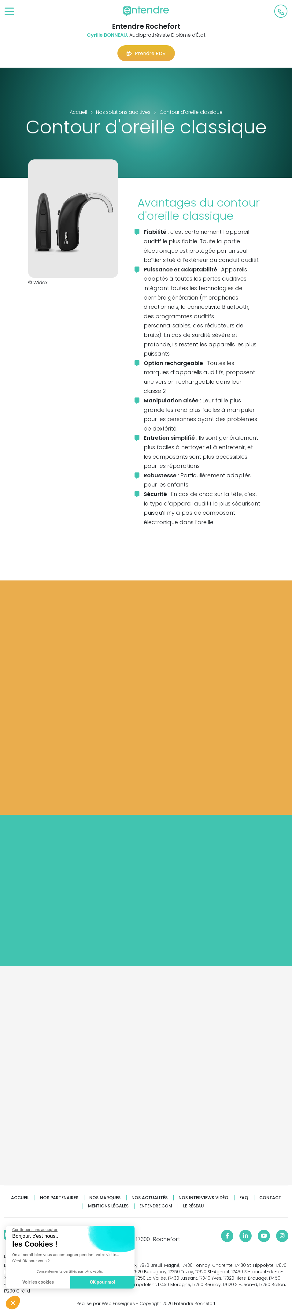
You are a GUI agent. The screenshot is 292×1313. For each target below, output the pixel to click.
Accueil (20, 1197)
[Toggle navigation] (9, 11)
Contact (270, 1197)
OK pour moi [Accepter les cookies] (102, 1282)
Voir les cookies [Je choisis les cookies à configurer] (38, 1282)
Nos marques (104, 1197)
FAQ (243, 1197)
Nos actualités (149, 1197)
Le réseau (193, 1206)
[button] (13, 1302)
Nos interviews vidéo (203, 1197)
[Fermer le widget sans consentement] (34, 1230)
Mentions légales (108, 1206)
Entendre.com (155, 1206)
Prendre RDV (146, 53)
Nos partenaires (59, 1197)
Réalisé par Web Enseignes (105, 1303)
